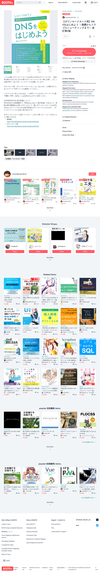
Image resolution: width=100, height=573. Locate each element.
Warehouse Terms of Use (34, 568)
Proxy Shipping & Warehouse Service (10, 536)
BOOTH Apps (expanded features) (12, 528)
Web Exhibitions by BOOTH (34, 543)
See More (50, 259)
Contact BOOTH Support (58, 531)
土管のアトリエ (86, 246)
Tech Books (78, 11)
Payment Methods (31, 531)
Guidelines (45, 567)
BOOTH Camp (6, 554)
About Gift (67, 72)
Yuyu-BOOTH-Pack (89, 95)
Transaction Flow (31, 535)
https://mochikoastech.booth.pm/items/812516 (23, 126)
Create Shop (76, 2)
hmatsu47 (14, 246)
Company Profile (15, 568)
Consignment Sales (7, 545)
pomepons (61, 246)
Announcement (55, 524)
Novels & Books (67, 11)
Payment (67, 120)
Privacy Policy (67, 131)
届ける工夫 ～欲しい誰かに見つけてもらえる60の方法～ (87, 198)
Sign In (51, 2)
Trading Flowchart (70, 117)
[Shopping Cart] (85, 2)
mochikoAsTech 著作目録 (49, 198)
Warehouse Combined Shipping (36, 539)
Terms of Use (24, 568)
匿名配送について (7, 531)
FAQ (52, 528)
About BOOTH (62, 2)
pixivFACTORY (66, 110)
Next (56, 37)
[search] (39, 2)
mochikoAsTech (19, 174)
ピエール (38, 246)
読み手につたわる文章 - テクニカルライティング (68, 198)
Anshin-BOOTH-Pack (77, 95)
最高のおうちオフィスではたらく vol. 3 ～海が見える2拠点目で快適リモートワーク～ (31, 198)
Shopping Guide (31, 528)
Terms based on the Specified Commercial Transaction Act (79, 568)
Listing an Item (6, 524)
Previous (5, 37)
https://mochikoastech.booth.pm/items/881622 (23, 121)
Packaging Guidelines (8, 541)
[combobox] (28, 2)
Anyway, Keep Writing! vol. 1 (12, 198)
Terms (64, 127)
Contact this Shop (68, 135)
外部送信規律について (61, 568)
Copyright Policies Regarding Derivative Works (10, 550)
